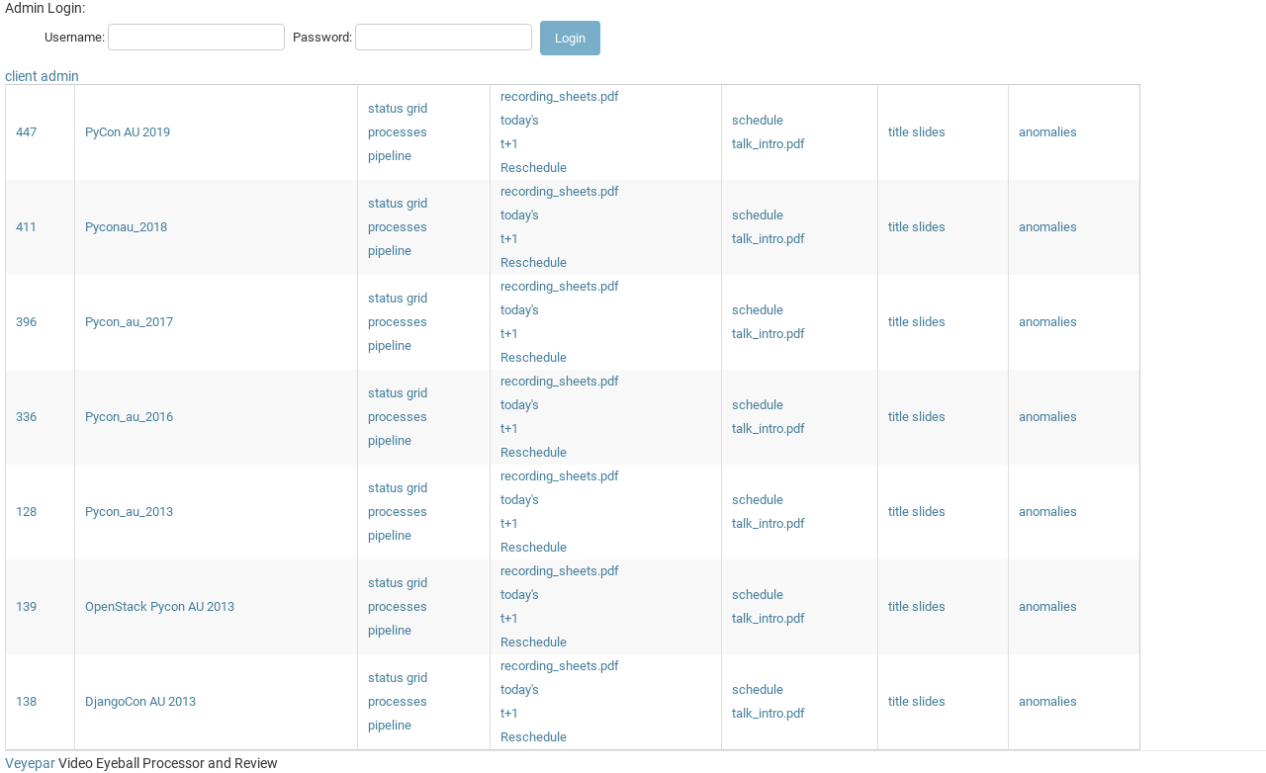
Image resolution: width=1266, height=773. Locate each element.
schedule (757, 120)
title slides (917, 132)
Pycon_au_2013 (129, 511)
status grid (397, 108)
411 (26, 226)
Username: (75, 37)
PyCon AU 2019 (127, 132)
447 (26, 132)
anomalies (1048, 132)
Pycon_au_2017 (129, 321)
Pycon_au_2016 (129, 416)
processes (397, 132)
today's (519, 120)
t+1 (509, 143)
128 (26, 511)
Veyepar (30, 763)
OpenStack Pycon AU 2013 (159, 606)
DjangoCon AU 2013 (140, 701)
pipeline (389, 155)
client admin (42, 76)
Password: (322, 37)
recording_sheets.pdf (559, 96)
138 (26, 701)
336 (26, 416)
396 (26, 321)
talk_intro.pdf (768, 143)
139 (26, 606)
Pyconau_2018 (126, 226)
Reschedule (533, 167)
